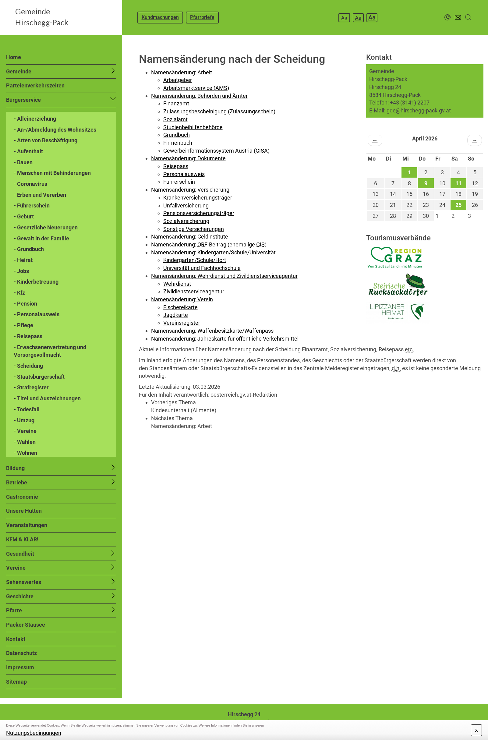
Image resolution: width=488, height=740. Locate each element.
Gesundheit (20, 554)
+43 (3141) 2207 (410, 102)
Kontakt (15, 639)
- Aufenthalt (28, 151)
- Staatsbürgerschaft (39, 377)
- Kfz (19, 292)
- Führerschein (32, 205)
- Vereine (25, 431)
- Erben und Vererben (40, 195)
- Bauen (23, 162)
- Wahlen (25, 442)
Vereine (16, 568)
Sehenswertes (23, 582)
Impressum (20, 667)
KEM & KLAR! (22, 539)
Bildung (15, 468)
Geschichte (20, 596)
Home (13, 57)
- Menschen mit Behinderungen (52, 173)
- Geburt (24, 216)
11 (458, 183)
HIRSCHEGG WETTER (425, 353)
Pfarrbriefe (202, 17)
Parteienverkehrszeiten (35, 85)
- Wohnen (25, 453)
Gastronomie (22, 497)
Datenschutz (21, 653)
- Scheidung (28, 366)
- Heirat (23, 260)
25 (458, 205)
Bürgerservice (23, 100)
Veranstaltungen (26, 525)
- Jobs (21, 271)
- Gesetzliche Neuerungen (46, 227)
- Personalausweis (36, 314)
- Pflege (23, 325)
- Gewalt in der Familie (41, 238)
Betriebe (16, 482)
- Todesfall (27, 409)
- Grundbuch (29, 249)
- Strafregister (31, 387)
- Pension (25, 303)
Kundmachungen (160, 17)
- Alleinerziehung (35, 118)
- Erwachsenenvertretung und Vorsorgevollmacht (50, 351)
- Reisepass (28, 336)
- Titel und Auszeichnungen (47, 398)
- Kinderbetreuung (36, 281)
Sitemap (16, 681)
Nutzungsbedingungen (33, 733)
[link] (318, 406)
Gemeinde (18, 71)
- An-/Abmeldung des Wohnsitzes (55, 129)
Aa (344, 18)
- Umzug (24, 420)
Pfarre (14, 610)
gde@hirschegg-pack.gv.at (419, 110)
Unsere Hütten (24, 511)
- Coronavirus (30, 184)
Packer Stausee (25, 624)
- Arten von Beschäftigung (45, 140)
